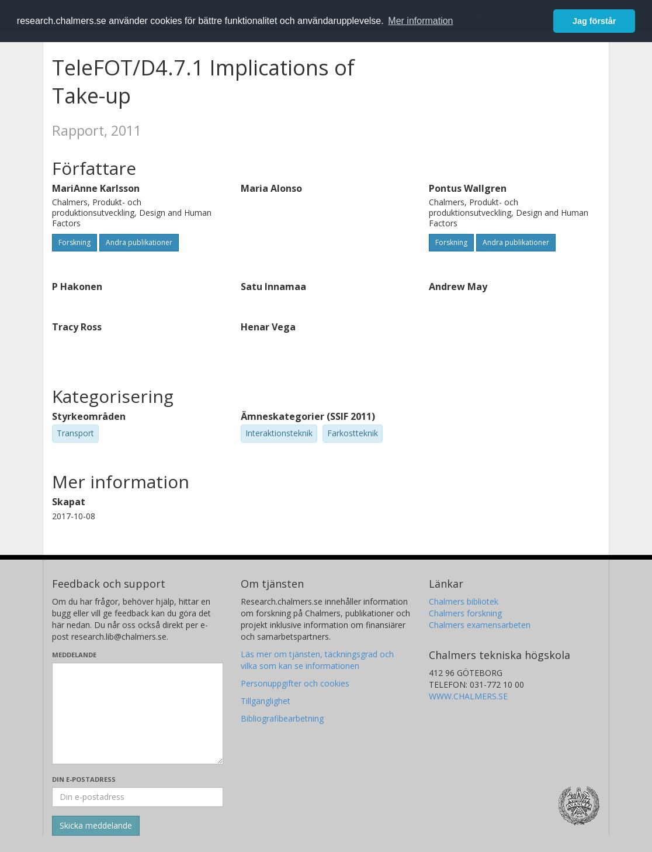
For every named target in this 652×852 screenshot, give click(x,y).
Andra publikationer (139, 242)
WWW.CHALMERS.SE (468, 696)
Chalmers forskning (465, 613)
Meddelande (74, 654)
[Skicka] (96, 826)
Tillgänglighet (265, 700)
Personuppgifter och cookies (295, 683)
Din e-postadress (84, 779)
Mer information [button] (420, 21)
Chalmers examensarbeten (479, 624)
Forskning (74, 242)
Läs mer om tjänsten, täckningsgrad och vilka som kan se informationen (317, 660)
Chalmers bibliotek (463, 601)
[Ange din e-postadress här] (137, 797)
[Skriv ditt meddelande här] (137, 713)
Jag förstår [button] (594, 21)
